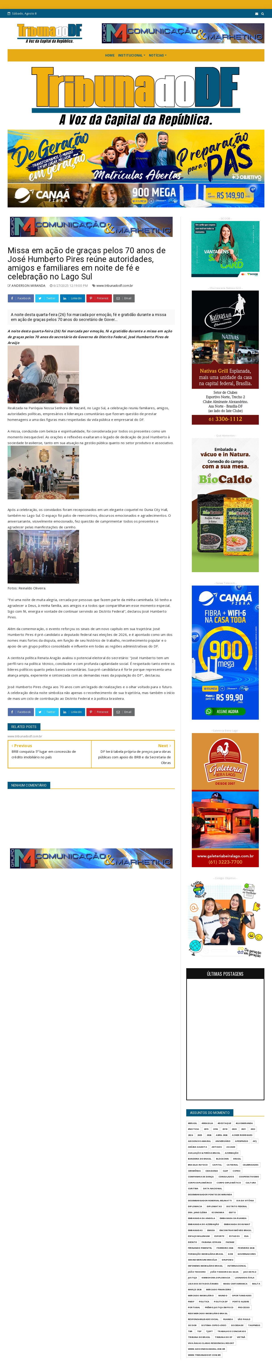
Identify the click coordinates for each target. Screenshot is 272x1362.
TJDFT (209, 1331)
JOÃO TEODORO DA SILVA (224, 1271)
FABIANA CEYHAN (211, 1242)
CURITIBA (193, 1188)
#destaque (224, 1123)
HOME (110, 55)
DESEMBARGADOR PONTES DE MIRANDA (210, 1194)
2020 (234, 1129)
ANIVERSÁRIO (223, 1141)
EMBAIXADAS (195, 1230)
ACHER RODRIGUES (242, 1135)
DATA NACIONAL (212, 1188)
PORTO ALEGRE (240, 1301)
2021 (243, 1129)
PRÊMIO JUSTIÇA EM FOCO (219, 1307)
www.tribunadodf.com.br (114, 285)
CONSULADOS (226, 1176)
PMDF (191, 1301)
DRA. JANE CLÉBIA (197, 1212)
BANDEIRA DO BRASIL (199, 1158)
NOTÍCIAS (156, 55)
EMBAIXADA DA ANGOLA (201, 1218)
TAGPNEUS (254, 1325)
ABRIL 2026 (221, 1135)
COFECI (236, 1170)
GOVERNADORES (247, 1253)
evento (192, 1242)
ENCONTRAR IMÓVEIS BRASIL (235, 1230)
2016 (215, 1129)
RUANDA (228, 1319)
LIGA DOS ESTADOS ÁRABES (203, 1283)
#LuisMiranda (244, 1123)
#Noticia (193, 1129)
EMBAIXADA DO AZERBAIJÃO (203, 1224)
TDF (199, 1331)
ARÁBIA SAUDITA (197, 1146)
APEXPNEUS (241, 1141)
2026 (209, 1135)
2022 (253, 1129)
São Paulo (244, 1319)
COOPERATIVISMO (249, 1176)
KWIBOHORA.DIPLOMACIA (216, 1277)
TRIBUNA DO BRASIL (199, 1337)
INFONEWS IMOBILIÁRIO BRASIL (205, 1265)
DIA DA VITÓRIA (245, 1200)
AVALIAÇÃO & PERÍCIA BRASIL (204, 1152)
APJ (255, 1141)
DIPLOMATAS (214, 1206)
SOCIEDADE (237, 1325)
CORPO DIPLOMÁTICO (229, 1182)
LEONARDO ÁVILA (244, 1277)
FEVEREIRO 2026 (225, 1247)
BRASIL (237, 1158)
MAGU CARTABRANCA (235, 1283)
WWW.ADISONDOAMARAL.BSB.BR (206, 1348)
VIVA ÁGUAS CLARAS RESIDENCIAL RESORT (211, 1343)
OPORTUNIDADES (242, 1295)
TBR (190, 1331)
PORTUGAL (194, 1307)
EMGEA (211, 1230)
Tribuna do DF (223, 1337)
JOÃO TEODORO (197, 1271)
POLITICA (204, 1301)
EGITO (232, 1212)
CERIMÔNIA (194, 1170)
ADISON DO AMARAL (199, 1141)
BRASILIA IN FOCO (198, 1164)
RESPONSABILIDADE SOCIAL (203, 1319)
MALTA (256, 1283)
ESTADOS (234, 1236)
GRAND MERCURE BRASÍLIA (202, 1259)
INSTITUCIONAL (130, 55)
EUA (246, 1236)
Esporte (219, 1236)
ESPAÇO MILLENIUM (199, 1236)
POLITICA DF (221, 1301)
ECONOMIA (218, 1212)
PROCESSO (244, 1307)
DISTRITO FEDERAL (236, 1206)
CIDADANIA (211, 1170)
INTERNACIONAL (236, 1265)
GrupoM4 (227, 1259)
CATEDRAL (232, 1164)
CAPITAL (217, 1164)
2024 (190, 1135)
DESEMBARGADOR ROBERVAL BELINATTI (210, 1200)
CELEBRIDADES (250, 1164)
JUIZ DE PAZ (249, 1271)
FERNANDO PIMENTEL (200, 1247)
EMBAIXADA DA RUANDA (233, 1218)
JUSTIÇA (192, 1277)
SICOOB (192, 1325)
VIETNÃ (241, 1337)
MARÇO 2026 (194, 1289)
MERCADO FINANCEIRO (218, 1289)
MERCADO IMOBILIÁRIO (201, 1295)
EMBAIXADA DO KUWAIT (237, 1224)
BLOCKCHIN (222, 1158)
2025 (199, 1135)
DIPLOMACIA (195, 1206)
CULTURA (251, 1182)
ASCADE (230, 1146)
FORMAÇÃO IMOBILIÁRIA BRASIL (205, 1253)
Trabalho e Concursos (232, 1331)
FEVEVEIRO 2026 (246, 1247)
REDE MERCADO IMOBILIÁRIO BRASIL (208, 1313)
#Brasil (192, 1123)
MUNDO (222, 1295)
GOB (230, 1253)
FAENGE (230, 1242)
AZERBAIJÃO (232, 1152)
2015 (206, 1129)
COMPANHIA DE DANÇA (201, 1176)
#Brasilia (207, 1123)
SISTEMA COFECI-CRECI (213, 1325)
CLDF (225, 1170)
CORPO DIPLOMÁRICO (200, 1182)
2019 (224, 1129)
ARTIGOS (217, 1146)
